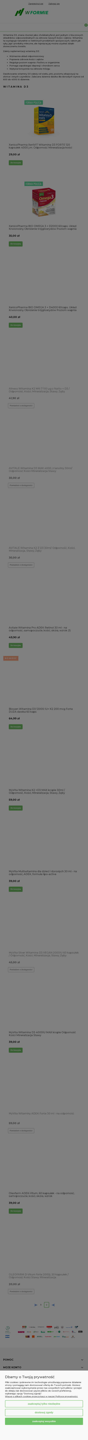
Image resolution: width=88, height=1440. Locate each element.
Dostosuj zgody (44, 1412)
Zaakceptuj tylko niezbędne (44, 1403)
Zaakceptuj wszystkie (44, 1421)
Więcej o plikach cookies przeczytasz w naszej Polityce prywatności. (41, 1396)
